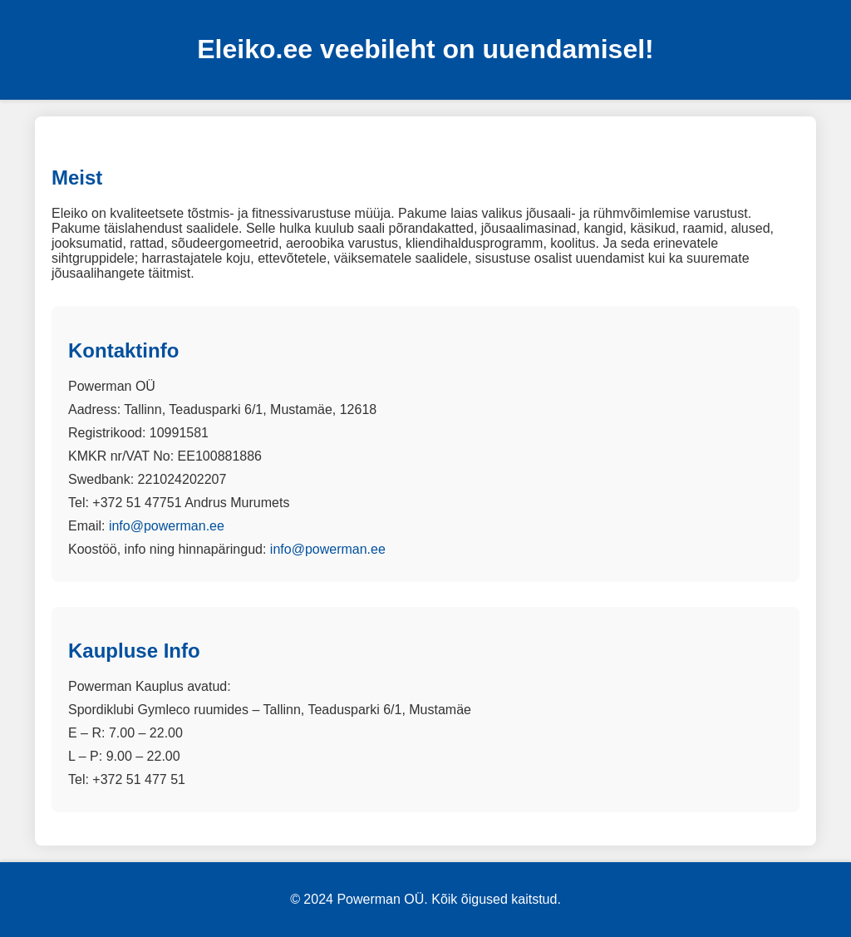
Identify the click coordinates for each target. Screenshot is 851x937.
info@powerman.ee (166, 526)
